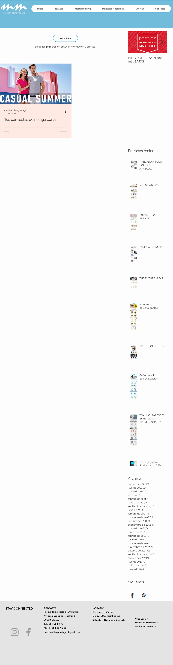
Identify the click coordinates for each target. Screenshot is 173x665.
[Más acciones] (67, 111)
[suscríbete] (65, 38)
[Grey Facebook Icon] (28, 632)
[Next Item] (161, 42)
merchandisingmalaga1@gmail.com (62, 632)
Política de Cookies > (145, 626)
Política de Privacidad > (146, 622)
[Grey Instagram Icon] (14, 632)
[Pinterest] (145, 595)
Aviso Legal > (141, 618)
